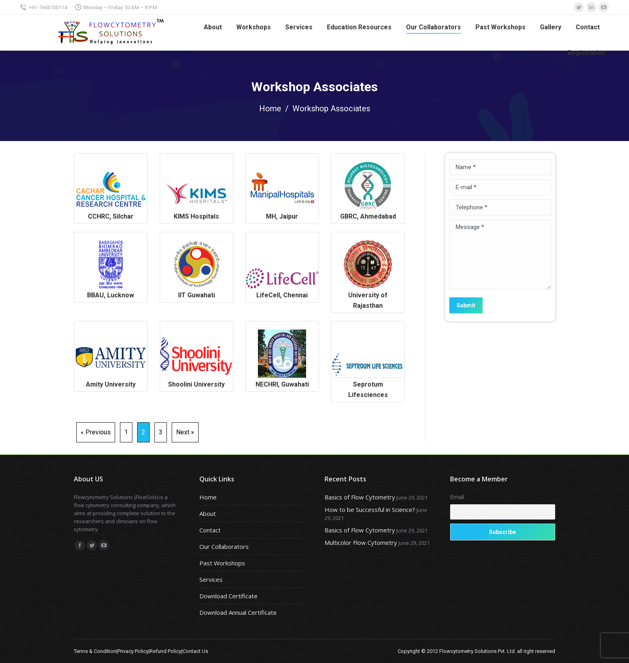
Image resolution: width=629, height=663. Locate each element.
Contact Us (195, 651)
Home (270, 108)
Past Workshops (222, 563)
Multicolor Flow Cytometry (361, 542)
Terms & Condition (95, 651)
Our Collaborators (224, 546)
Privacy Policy (133, 651)
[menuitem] (212, 27)
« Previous (96, 432)
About (207, 514)
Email (457, 497)
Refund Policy (165, 651)
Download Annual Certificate (238, 612)
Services (211, 579)
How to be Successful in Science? (370, 509)
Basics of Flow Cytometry (360, 497)
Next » (185, 432)
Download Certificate (228, 596)
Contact (210, 530)
